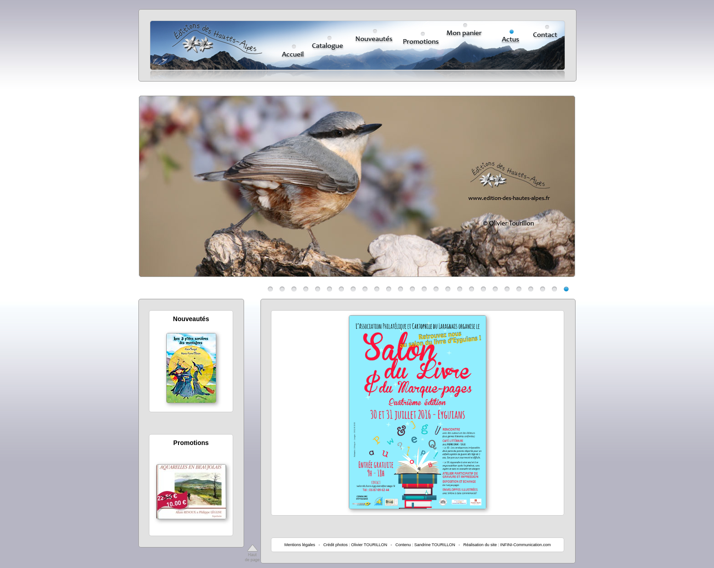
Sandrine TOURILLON (434, 544)
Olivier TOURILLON (369, 544)
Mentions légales (299, 544)
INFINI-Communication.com (525, 544)
